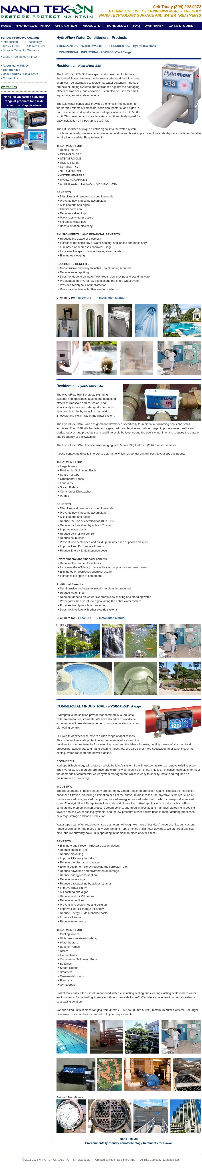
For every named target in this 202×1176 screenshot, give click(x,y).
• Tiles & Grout (10, 46)
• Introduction (9, 41)
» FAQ (33, 56)
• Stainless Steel (35, 46)
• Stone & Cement (12, 50)
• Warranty (32, 50)
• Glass (5, 56)
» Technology (19, 56)
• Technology (33, 41)
